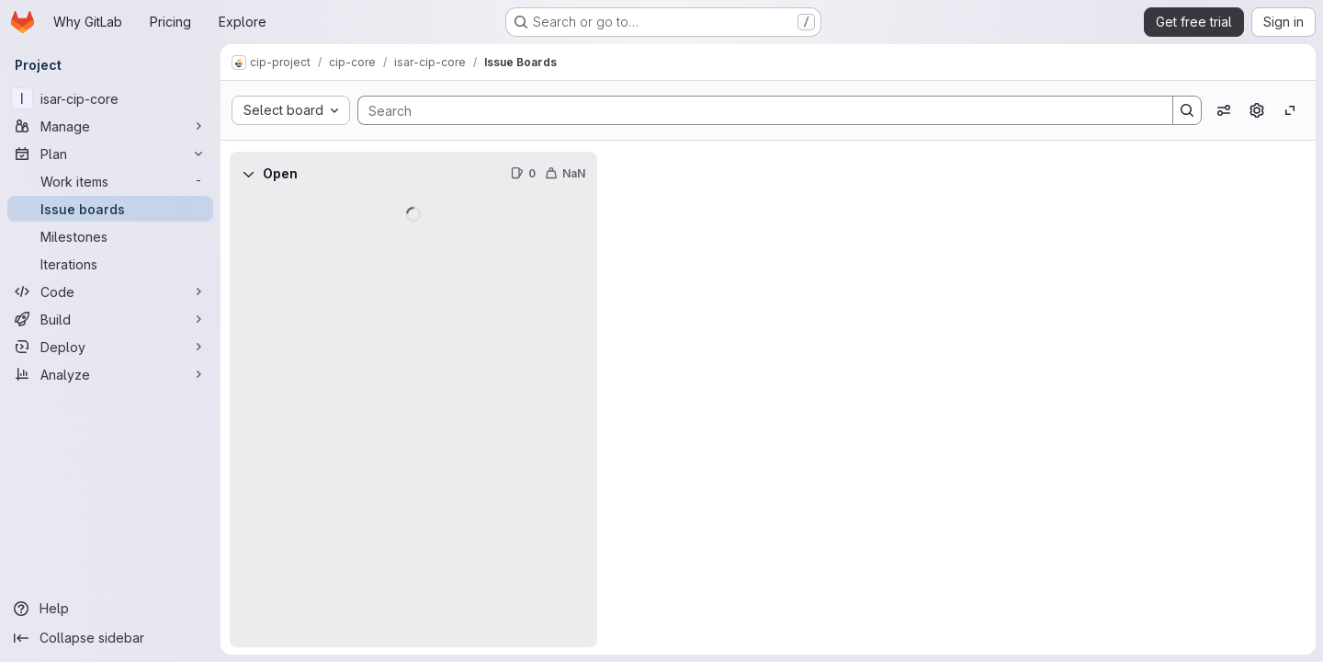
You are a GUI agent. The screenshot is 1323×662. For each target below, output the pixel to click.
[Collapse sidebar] (110, 638)
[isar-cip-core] (110, 98)
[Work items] (110, 181)
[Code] (110, 291)
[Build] (110, 319)
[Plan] (110, 153)
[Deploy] (110, 347)
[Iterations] (110, 264)
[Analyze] (110, 374)
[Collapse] (248, 174)
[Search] (756, 110)
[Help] (110, 609)
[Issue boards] (110, 209)
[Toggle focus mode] (1290, 110)
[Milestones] (110, 236)
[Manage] (110, 126)
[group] (413, 421)
